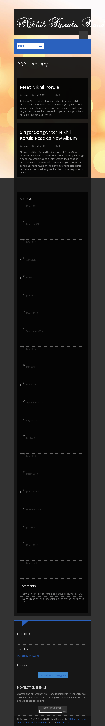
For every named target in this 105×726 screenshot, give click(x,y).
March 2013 (32, 473)
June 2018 (31, 241)
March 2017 (32, 277)
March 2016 (32, 313)
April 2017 (31, 259)
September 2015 (34, 331)
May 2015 (31, 366)
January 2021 (32, 224)
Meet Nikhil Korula (39, 87)
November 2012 (34, 509)
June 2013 (31, 456)
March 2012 (32, 545)
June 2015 (31, 348)
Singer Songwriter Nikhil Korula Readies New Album (48, 135)
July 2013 (30, 438)
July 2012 (30, 527)
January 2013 (32, 491)
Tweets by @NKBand (28, 655)
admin (26, 95)
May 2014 (31, 384)
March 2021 (32, 206)
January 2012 (32, 563)
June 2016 (31, 295)
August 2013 (32, 420)
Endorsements (39, 722)
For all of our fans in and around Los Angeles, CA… (58, 593)
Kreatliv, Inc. (63, 722)
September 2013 (34, 402)
